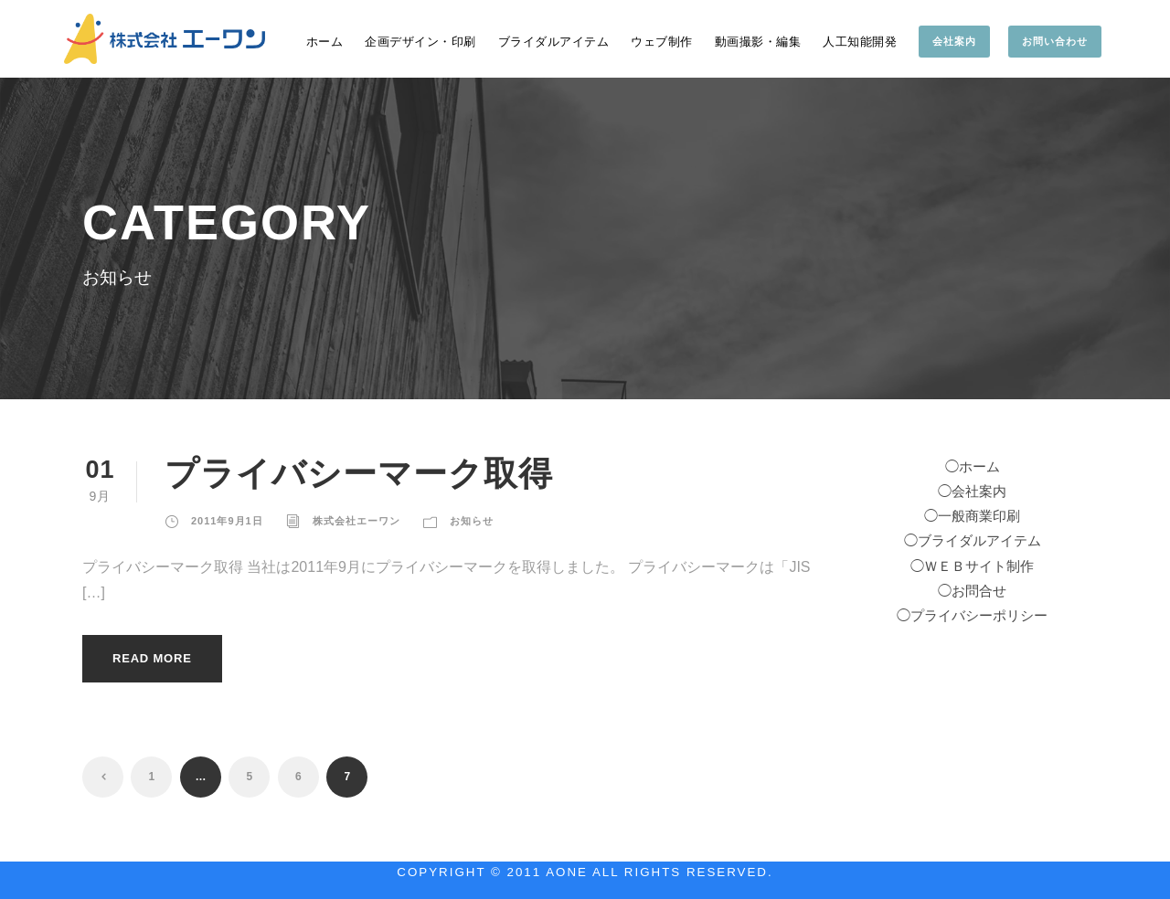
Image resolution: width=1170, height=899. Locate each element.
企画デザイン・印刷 (420, 41)
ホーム (325, 41)
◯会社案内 (972, 491)
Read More (152, 658)
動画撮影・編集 (758, 41)
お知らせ (472, 520)
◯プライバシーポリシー (972, 615)
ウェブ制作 (662, 41)
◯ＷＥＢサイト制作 (972, 566)
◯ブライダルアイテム (972, 541)
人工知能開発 (860, 41)
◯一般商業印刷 (972, 516)
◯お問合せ (972, 591)
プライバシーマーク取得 (359, 473)
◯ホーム (972, 467)
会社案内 (954, 41)
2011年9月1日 (227, 520)
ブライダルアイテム (554, 41)
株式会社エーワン (356, 520)
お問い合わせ (1055, 41)
